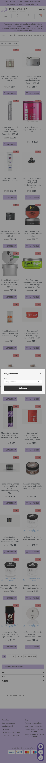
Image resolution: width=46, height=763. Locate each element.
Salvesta (23, 388)
